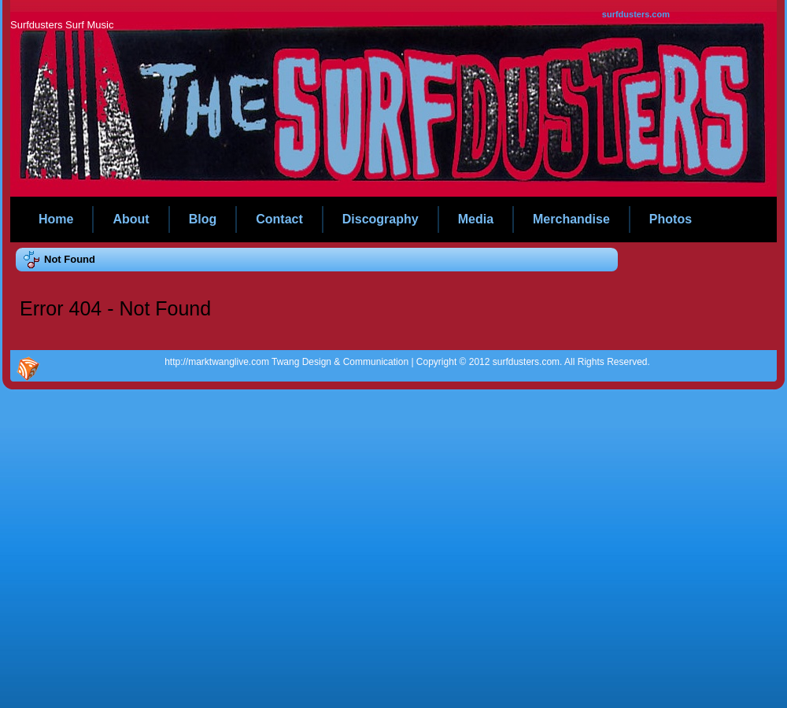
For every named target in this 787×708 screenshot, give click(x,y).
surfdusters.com (636, 14)
